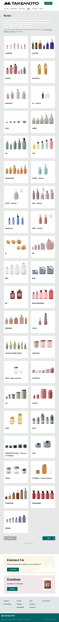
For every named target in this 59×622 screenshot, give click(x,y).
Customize (34, 8)
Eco (11, 25)
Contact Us (48, 3)
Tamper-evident (28, 25)
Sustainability (20, 607)
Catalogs (12, 589)
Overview (6, 8)
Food (6, 21)
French (13, 619)
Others (12, 31)
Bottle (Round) (13, 21)
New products (13, 8)
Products (6, 601)
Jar (20, 25)
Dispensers (7, 31)
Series (28, 8)
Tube (6, 25)
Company (19, 604)
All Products (22, 8)
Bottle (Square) (23, 21)
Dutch (9, 619)
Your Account (45, 601)
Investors (32, 604)
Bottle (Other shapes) (44, 21)
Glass (15, 25)
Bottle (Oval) (33, 21)
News (31, 601)
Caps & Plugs (48, 29)
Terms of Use (20, 619)
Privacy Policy (28, 619)
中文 (6, 619)
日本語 (2, 619)
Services (19, 601)
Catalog (41, 8)
